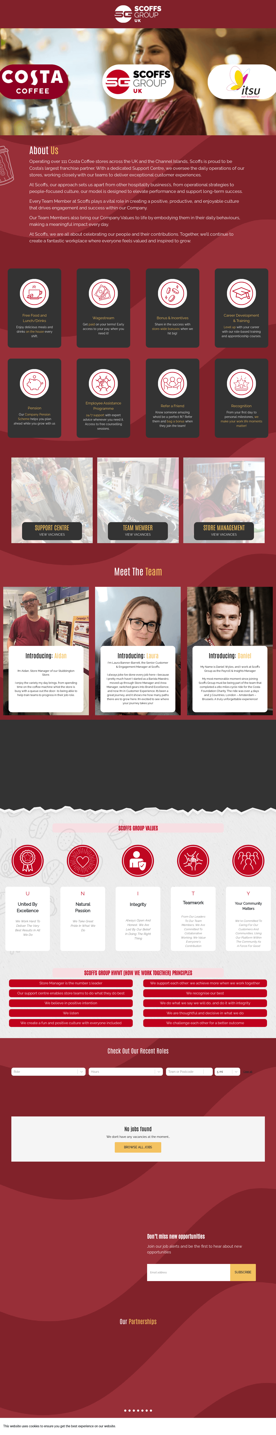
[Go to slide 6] (147, 1411)
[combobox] (14, 1072)
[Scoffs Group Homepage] (137, 14)
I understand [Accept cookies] (257, 1426)
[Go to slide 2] (129, 1411)
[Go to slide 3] (134, 1411)
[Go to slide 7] (151, 1411)
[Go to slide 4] (138, 1411)
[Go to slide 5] (142, 1411)
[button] (52, 500)
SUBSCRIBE (243, 1272)
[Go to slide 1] (125, 1411)
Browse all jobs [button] (138, 1147)
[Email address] (188, 1272)
